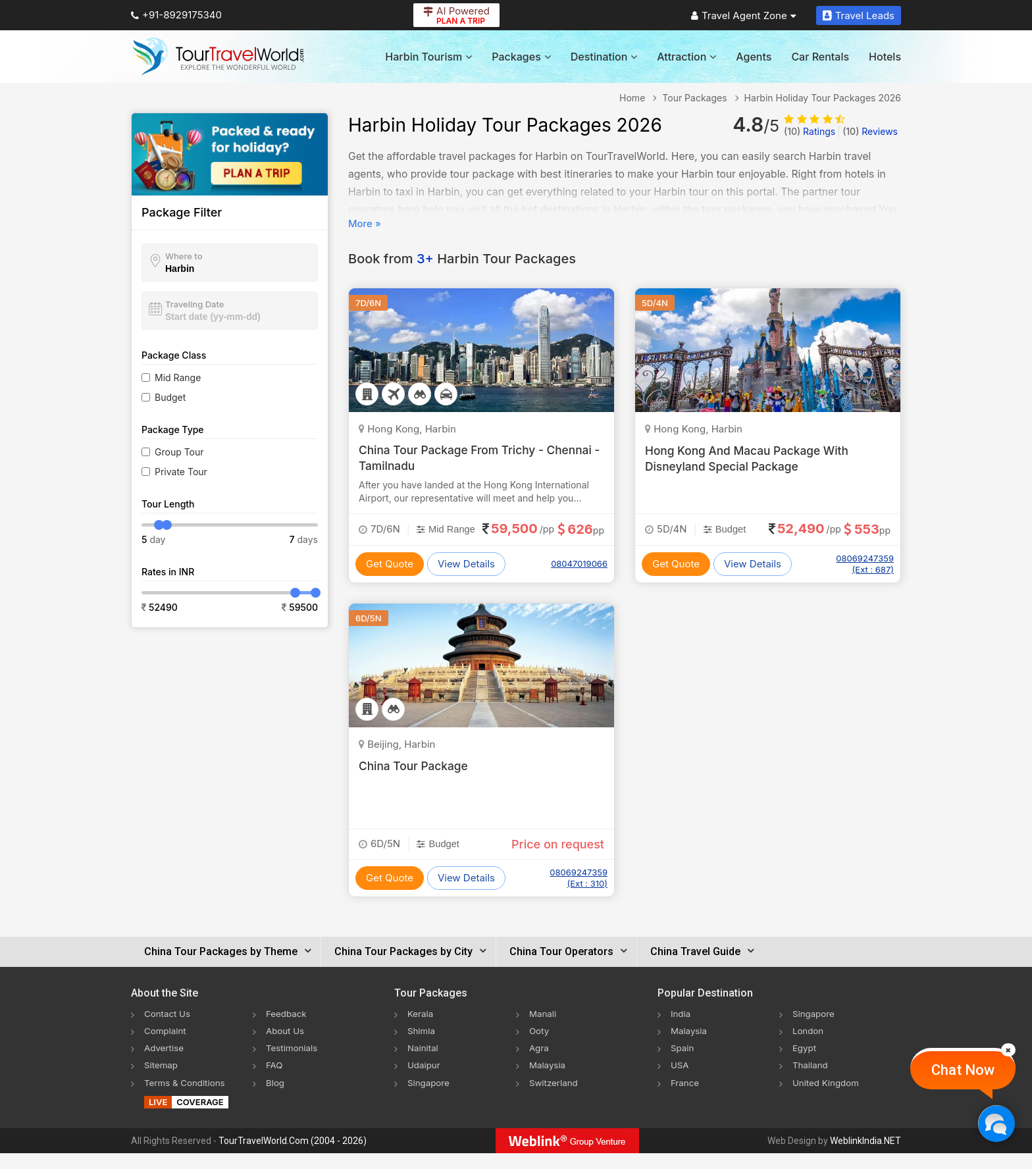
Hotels (885, 56)
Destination (604, 56)
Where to (184, 256)
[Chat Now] (996, 1123)
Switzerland (554, 1097)
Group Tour (179, 451)
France (685, 1097)
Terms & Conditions (186, 1097)
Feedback (287, 1029)
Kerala (420, 1029)
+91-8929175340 (176, 15)
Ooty (539, 1046)
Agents (753, 56)
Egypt (804, 1063)
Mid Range (178, 377)
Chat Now (962, 1070)
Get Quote (389, 579)
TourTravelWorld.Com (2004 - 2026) (293, 1156)
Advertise (165, 1063)
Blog (276, 1097)
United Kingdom (827, 1097)
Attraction (686, 56)
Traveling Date (194, 304)
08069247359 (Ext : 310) (578, 893)
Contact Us (168, 1029)
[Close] (1008, 1049)
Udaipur (424, 1080)
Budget (170, 397)
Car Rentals (820, 56)
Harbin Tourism (428, 56)
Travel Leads (858, 15)
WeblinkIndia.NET (865, 1156)
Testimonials (293, 1063)
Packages (521, 56)
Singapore (429, 1097)
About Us (286, 1046)
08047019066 (579, 580)
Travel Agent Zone (743, 15)
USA (680, 1080)
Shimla (421, 1046)
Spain (683, 1063)
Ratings (809, 131)
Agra (539, 1063)
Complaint (166, 1046)
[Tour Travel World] (218, 57)
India (681, 1029)
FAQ (275, 1080)
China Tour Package (415, 782)
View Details (466, 579)
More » (364, 223)
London (808, 1046)
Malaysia (548, 1080)
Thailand (811, 1080)
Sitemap (162, 1080)
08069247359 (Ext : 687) (865, 564)
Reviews (870, 131)
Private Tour (181, 471)
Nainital (423, 1063)
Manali (543, 1029)
